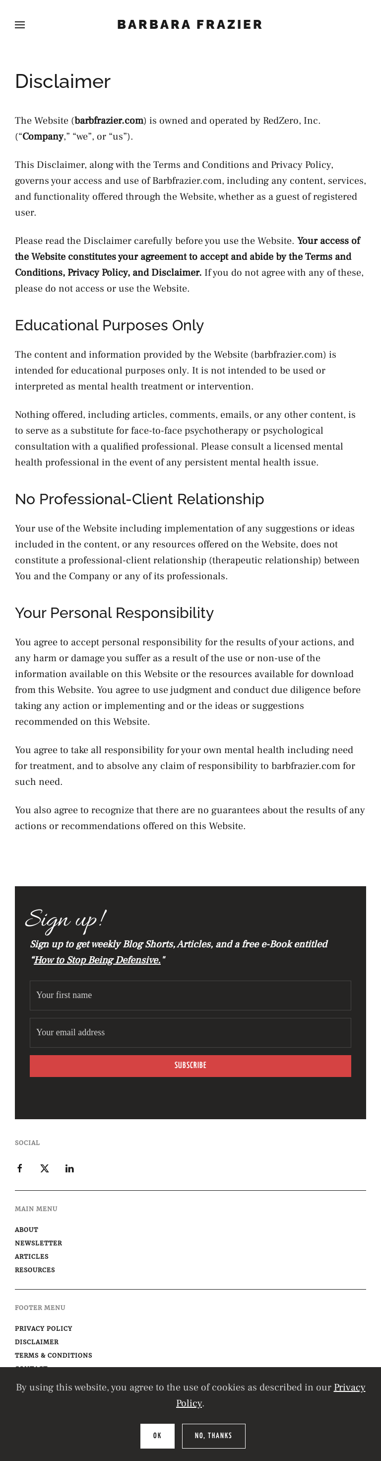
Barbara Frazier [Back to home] (190, 24)
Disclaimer (37, 1342)
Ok (157, 1436)
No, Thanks (214, 1436)
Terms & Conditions (53, 1355)
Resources (35, 1270)
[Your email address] (190, 1033)
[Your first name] (190, 995)
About (26, 1229)
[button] (20, 25)
